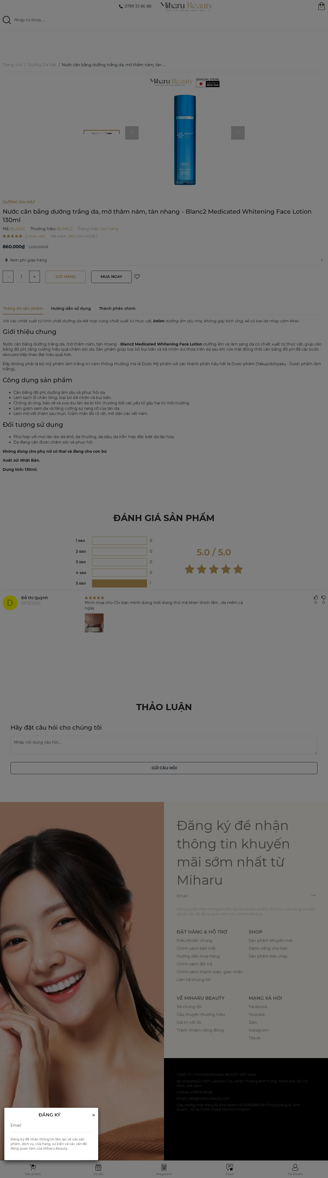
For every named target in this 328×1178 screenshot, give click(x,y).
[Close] (93, 1115)
